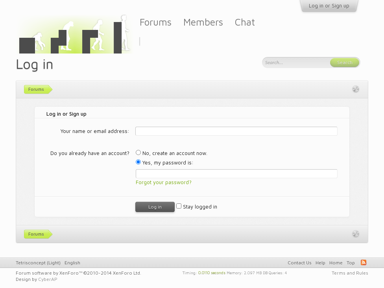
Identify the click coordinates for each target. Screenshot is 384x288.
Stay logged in (196, 206)
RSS (363, 262)
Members (203, 22)
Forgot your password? (164, 182)
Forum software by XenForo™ (78, 273)
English (72, 263)
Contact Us (300, 263)
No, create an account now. (171, 153)
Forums (156, 22)
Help (320, 263)
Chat (245, 22)
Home (336, 263)
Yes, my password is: (165, 162)
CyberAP (47, 279)
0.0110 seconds (211, 272)
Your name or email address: (95, 131)
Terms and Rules (350, 273)
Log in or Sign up (329, 5)
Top (351, 263)
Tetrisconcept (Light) (38, 263)
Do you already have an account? (89, 153)
